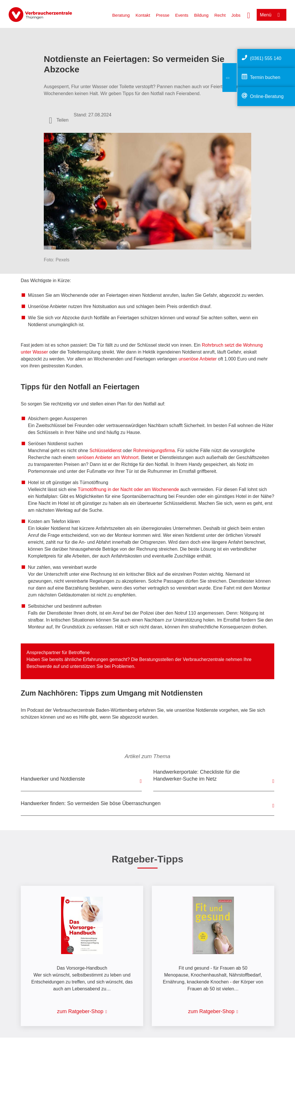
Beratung (121, 15)
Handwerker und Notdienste (53, 779)
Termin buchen (265, 77)
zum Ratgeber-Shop (80, 1011)
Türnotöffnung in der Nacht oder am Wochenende (128, 489)
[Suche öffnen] (248, 14)
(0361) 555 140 (265, 58)
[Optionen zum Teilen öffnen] (59, 120)
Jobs (236, 15)
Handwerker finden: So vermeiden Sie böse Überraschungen (90, 803)
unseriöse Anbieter (198, 358)
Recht (220, 15)
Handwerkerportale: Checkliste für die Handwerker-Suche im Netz (196, 775)
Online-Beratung (267, 96)
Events (181, 15)
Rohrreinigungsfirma (154, 450)
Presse (162, 15)
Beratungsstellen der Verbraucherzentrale (181, 659)
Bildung (201, 15)
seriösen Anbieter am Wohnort (108, 457)
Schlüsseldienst (105, 450)
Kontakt (142, 15)
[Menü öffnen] (271, 15)
